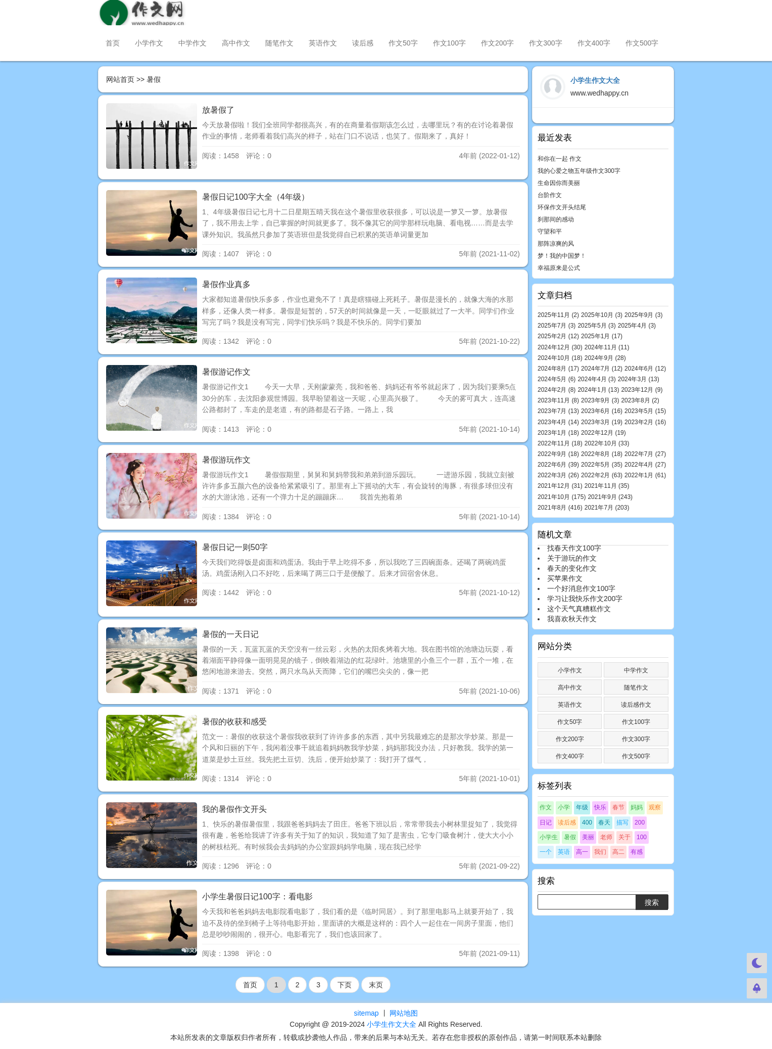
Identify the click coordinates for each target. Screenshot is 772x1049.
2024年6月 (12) (645, 368)
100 (642, 837)
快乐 (600, 807)
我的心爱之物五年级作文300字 (579, 170)
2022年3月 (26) (558, 475)
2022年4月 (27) (645, 464)
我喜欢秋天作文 (572, 619)
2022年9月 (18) (558, 454)
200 (640, 822)
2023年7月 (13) (558, 411)
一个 (546, 851)
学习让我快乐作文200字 (584, 599)
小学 (564, 807)
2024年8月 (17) (558, 368)
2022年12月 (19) (603, 432)
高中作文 (236, 43)
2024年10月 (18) (560, 357)
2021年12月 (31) (560, 485)
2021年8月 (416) (560, 507)
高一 (582, 851)
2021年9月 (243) (610, 496)
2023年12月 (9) (641, 389)
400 (587, 822)
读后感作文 (636, 704)
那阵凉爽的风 (556, 243)
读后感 (362, 43)
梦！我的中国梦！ (562, 255)
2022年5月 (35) (601, 464)
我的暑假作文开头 (234, 809)
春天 (604, 822)
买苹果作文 (565, 578)
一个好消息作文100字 (581, 588)
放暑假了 (218, 110)
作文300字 (545, 43)
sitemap (366, 1013)
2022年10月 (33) (607, 443)
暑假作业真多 (226, 284)
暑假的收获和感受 (234, 721)
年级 (582, 807)
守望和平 (550, 231)
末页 (376, 985)
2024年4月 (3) (596, 379)
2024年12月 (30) (560, 347)
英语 (564, 851)
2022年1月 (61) (645, 475)
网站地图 (404, 1013)
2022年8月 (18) (601, 454)
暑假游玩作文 (226, 459)
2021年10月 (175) (562, 496)
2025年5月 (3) (596, 325)
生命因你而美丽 (559, 183)
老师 (606, 837)
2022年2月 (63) (601, 475)
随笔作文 (279, 43)
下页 (344, 985)
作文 (546, 807)
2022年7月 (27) (645, 454)
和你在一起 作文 (560, 158)
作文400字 (593, 43)
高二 (618, 851)
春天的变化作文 (572, 568)
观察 (655, 807)
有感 (637, 851)
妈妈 (637, 807)
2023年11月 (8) (558, 400)
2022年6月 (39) (558, 464)
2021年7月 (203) (607, 507)
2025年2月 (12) (558, 336)
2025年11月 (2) (558, 314)
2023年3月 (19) (601, 422)
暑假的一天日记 (230, 634)
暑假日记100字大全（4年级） (255, 197)
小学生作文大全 (391, 1024)
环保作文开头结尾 (562, 207)
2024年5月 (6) (556, 379)
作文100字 (449, 43)
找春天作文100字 (574, 548)
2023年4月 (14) (558, 422)
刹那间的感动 (556, 219)
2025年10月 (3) (601, 314)
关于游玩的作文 (572, 558)
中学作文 (192, 43)
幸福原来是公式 (559, 267)
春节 (618, 807)
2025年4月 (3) (637, 325)
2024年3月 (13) (638, 379)
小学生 (549, 837)
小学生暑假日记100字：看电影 (257, 896)
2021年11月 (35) (607, 485)
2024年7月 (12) (601, 368)
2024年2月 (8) (556, 389)
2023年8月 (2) (640, 400)
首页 (113, 43)
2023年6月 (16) (601, 411)
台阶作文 (550, 195)
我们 (600, 851)
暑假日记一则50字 (235, 547)
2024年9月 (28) (605, 357)
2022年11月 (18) (560, 443)
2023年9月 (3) (600, 400)
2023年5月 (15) (645, 411)
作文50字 (403, 43)
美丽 (588, 837)
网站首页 (120, 79)
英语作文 (323, 43)
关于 (624, 837)
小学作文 (149, 43)
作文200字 (497, 43)
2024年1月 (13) (598, 389)
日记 (546, 822)
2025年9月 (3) (643, 314)
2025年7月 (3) (556, 325)
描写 (622, 822)
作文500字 (641, 43)
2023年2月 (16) (645, 422)
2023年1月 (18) (558, 432)
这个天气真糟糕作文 (579, 609)
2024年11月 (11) (607, 347)
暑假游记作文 (226, 372)
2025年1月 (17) (601, 336)
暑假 (570, 837)
